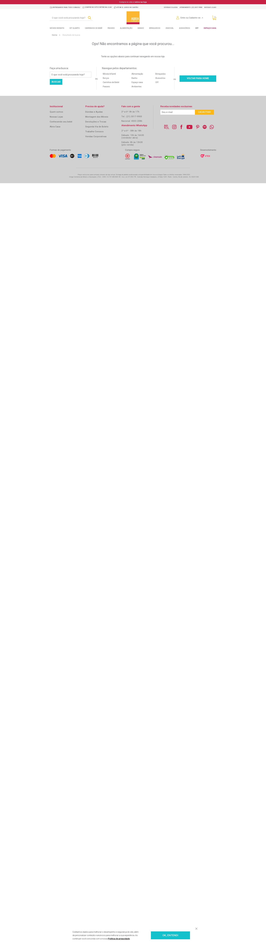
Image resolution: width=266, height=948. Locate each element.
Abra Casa (55, 126)
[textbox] (71, 18)
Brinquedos (154, 28)
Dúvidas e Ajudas (94, 112)
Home (54, 35)
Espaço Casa (210, 28)
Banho (141, 28)
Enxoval (170, 28)
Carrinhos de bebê (93, 28)
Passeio (111, 28)
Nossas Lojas (56, 117)
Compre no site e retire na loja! (98, 7)
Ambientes (136, 86)
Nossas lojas (210, 7)
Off (157, 82)
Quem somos (56, 112)
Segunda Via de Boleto (96, 126)
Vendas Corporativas (96, 136)
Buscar (56, 81)
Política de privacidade (119, 939)
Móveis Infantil (109, 74)
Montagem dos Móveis (96, 117)
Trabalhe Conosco (94, 131)
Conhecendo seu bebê (61, 122)
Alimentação (126, 28)
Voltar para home (198, 78)
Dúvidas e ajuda (171, 7)
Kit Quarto (75, 28)
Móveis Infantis (57, 28)
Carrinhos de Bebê (111, 82)
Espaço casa (137, 82)
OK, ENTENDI (170, 935)
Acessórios (184, 28)
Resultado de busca (71, 35)
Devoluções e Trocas (95, 122)
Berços (106, 78)
